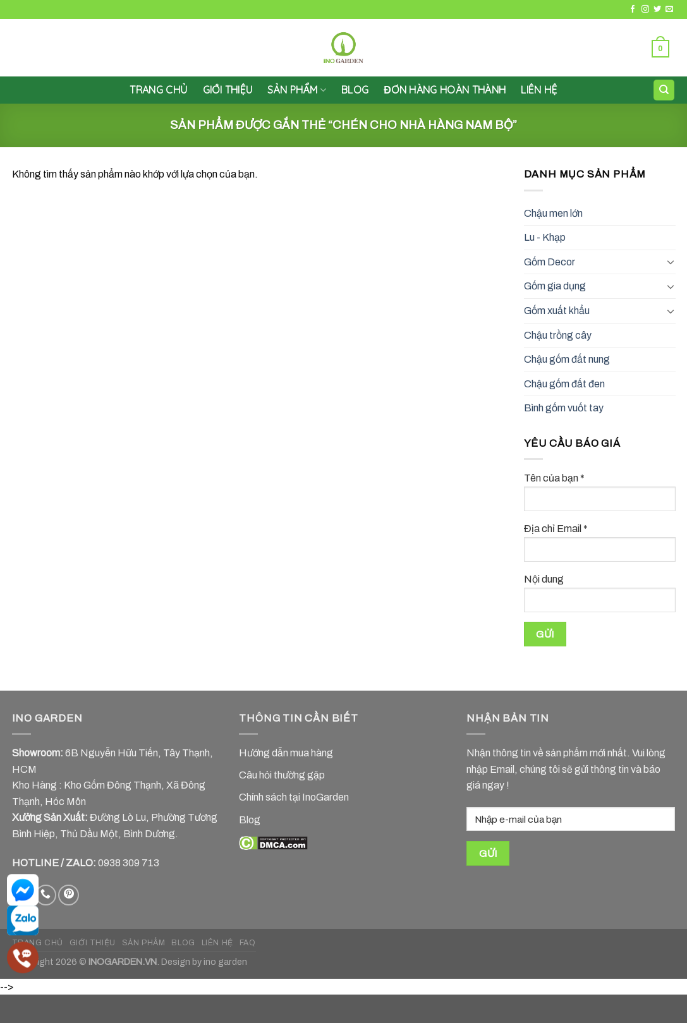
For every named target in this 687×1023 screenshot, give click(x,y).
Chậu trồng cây (558, 335)
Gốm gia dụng (555, 286)
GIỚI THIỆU (228, 89)
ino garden (225, 962)
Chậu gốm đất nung (567, 359)
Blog (354, 89)
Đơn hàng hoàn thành (445, 89)
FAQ (248, 942)
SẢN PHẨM (296, 89)
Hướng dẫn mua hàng (286, 753)
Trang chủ (158, 89)
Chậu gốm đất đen (564, 383)
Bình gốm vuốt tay (564, 408)
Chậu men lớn (553, 213)
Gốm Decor (549, 262)
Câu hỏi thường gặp (282, 775)
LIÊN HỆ (539, 89)
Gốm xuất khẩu (557, 310)
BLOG (183, 942)
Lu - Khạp (545, 237)
